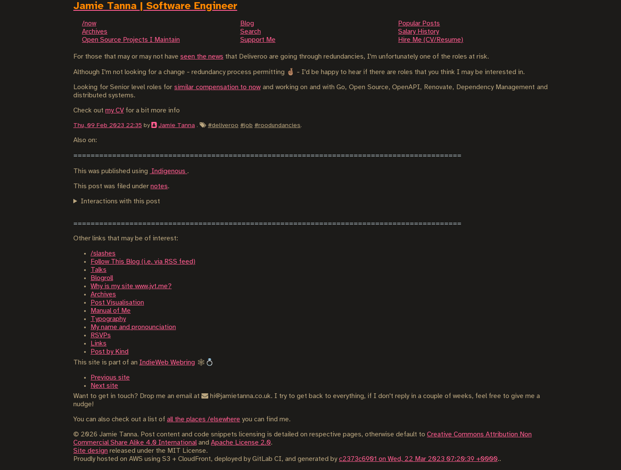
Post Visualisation (117, 302)
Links (99, 343)
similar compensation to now (217, 87)
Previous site (110, 377)
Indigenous (168, 171)
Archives (103, 294)
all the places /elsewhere (203, 419)
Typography (108, 319)
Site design (90, 450)
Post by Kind (110, 351)
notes (159, 186)
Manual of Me (111, 310)
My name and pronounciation (133, 327)
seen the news (201, 56)
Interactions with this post (120, 201)
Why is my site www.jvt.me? (131, 286)
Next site (104, 385)
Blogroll (102, 278)
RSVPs (101, 335)
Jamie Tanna (176, 125)
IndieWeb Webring (167, 362)
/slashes (103, 253)
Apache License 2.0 (241, 442)
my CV (114, 110)
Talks (99, 270)
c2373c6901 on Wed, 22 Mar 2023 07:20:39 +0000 (418, 459)
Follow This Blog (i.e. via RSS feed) (143, 261)
